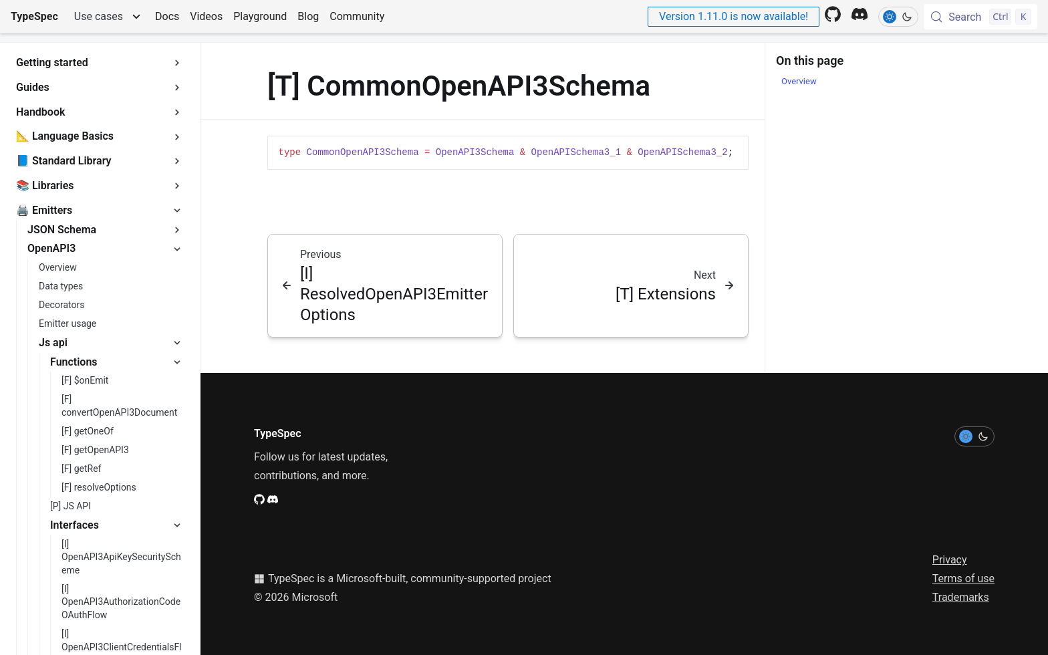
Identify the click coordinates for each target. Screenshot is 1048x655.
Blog (308, 16)
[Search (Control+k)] (980, 16)
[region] (508, 153)
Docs (167, 16)
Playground (260, 16)
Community (357, 16)
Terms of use (963, 578)
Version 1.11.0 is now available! (733, 16)
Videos (206, 16)
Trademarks (960, 597)
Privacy (949, 559)
